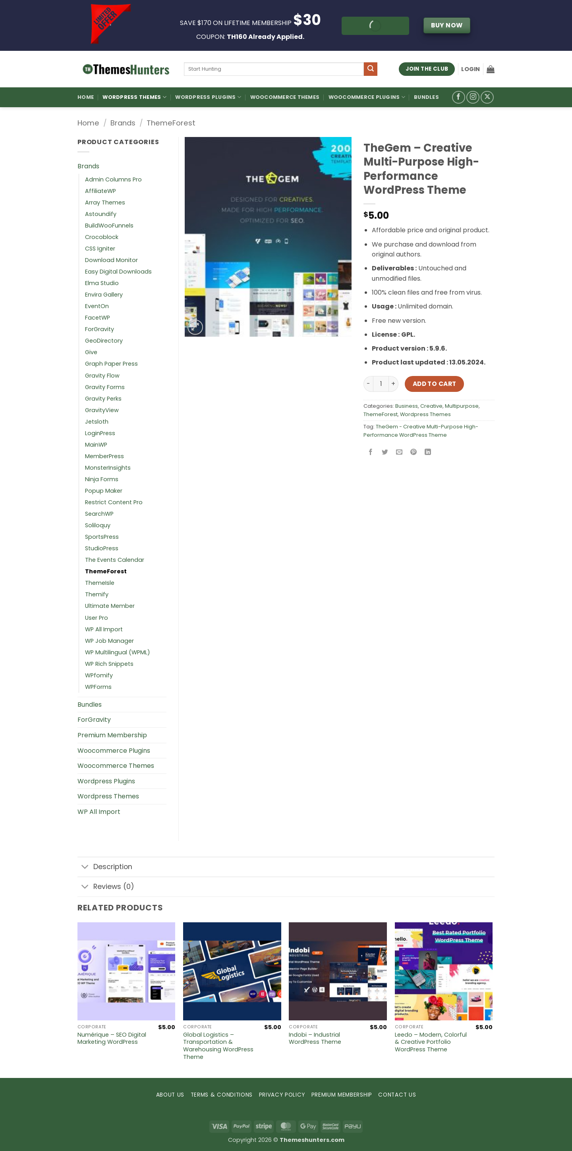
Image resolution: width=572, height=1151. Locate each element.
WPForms (98, 687)
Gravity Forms (105, 387)
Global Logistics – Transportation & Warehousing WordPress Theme (218, 1046)
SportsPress (102, 537)
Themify (96, 594)
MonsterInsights (108, 468)
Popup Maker (103, 491)
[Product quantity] (381, 384)
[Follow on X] (487, 97)
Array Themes (105, 202)
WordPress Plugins (208, 97)
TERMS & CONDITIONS (222, 1095)
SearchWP (99, 514)
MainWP (96, 445)
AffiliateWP (100, 191)
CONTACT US (397, 1095)
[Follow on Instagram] (472, 97)
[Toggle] (85, 867)
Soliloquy (97, 525)
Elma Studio (102, 283)
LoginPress (100, 433)
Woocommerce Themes (285, 97)
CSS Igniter (100, 249)
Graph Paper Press (111, 364)
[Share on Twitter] (385, 452)
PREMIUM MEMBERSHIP (341, 1095)
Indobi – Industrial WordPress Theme (315, 1038)
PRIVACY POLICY (282, 1095)
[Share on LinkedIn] (428, 452)
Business (406, 406)
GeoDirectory (104, 341)
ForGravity (99, 329)
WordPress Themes (134, 97)
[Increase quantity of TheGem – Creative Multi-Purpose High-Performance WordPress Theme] (393, 384)
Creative (431, 406)
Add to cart (434, 384)
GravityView (102, 410)
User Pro (96, 618)
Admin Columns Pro (113, 179)
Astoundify (100, 214)
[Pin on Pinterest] (413, 452)
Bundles (426, 97)
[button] (470, 69)
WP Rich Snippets (109, 664)
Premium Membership (112, 735)
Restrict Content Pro (114, 502)
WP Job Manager (109, 641)
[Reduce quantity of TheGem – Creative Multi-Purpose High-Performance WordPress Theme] (368, 384)
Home (85, 97)
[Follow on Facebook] (458, 97)
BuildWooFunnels (109, 225)
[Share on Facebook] (370, 452)
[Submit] (370, 69)
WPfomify (99, 675)
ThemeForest (171, 123)
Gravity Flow (102, 376)
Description (104, 867)
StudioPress (101, 548)
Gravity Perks (103, 399)
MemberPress (104, 456)
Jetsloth (96, 422)
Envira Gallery (104, 295)
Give (91, 352)
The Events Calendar (114, 560)
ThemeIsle (99, 583)
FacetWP (97, 318)
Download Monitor (111, 260)
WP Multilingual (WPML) (117, 652)
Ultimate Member (110, 606)
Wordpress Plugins (106, 781)
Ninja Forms (101, 479)
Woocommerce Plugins (367, 97)
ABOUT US (170, 1095)
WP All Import (104, 629)
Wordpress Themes (425, 414)
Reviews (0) (105, 887)
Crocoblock (101, 237)
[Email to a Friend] (399, 452)
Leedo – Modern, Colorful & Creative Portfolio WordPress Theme (431, 1042)
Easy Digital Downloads (118, 272)
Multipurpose (462, 406)
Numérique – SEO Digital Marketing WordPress (111, 1038)
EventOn (97, 306)
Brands (122, 123)
